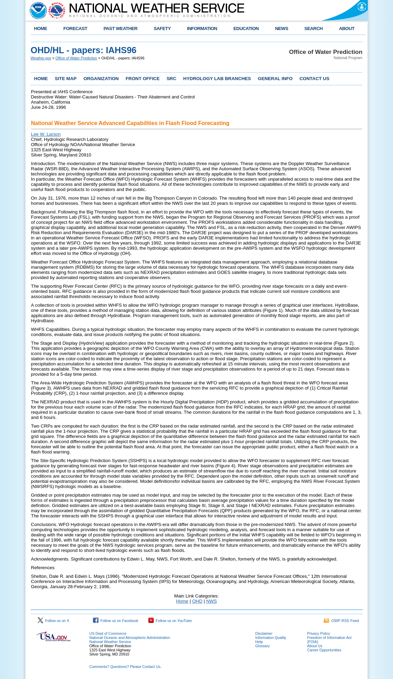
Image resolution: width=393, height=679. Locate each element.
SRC (171, 78)
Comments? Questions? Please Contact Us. (125, 666)
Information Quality (270, 637)
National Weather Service (110, 642)
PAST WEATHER (120, 28)
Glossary (262, 646)
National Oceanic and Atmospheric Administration (130, 637)
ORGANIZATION (101, 78)
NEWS (281, 28)
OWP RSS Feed (341, 621)
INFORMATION (202, 28)
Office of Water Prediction (76, 58)
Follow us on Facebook (116, 621)
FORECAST (75, 28)
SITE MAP (66, 78)
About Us (314, 646)
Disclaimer (264, 633)
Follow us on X (53, 621)
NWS (211, 601)
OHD (197, 601)
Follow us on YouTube (170, 621)
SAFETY (162, 28)
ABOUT (347, 28)
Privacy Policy (318, 633)
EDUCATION (246, 28)
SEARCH (314, 28)
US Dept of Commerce (108, 633)
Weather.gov (41, 58)
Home (182, 601)
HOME (40, 28)
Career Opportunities (324, 650)
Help (259, 642)
